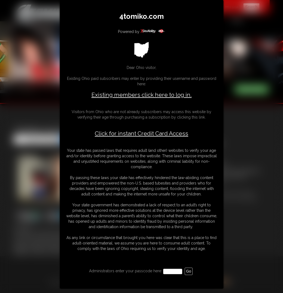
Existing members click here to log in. (142, 94)
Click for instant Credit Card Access (141, 133)
